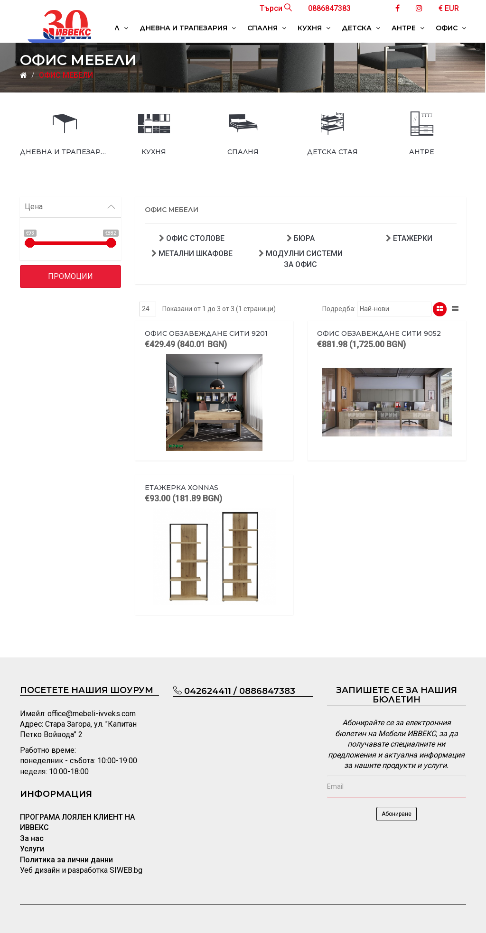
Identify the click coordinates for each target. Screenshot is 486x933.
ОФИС (451, 28)
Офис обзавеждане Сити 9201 (206, 333)
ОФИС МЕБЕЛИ (66, 75)
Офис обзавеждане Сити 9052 (379, 333)
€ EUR (449, 8)
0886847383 (329, 8)
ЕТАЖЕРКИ (412, 238)
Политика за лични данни (66, 859)
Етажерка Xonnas (181, 487)
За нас (32, 838)
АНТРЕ (408, 28)
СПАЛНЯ (266, 28)
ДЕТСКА (361, 28)
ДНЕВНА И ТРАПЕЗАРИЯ (188, 28)
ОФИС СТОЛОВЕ (195, 238)
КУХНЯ (314, 28)
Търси (276, 8)
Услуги (32, 848)
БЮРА (304, 238)
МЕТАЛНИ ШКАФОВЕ (196, 253)
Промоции (70, 276)
